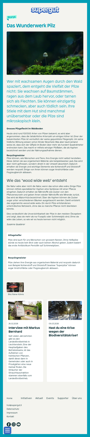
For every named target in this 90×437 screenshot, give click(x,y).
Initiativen (26, 398)
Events (50, 398)
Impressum (12, 413)
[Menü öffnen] (7, 430)
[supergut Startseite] (45, 10)
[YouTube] (19, 424)
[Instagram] (14, 424)
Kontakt (10, 416)
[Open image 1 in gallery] (15, 287)
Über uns (77, 398)
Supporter (63, 398)
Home (9, 398)
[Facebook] (9, 424)
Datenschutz (13, 409)
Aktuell (39, 398)
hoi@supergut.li (14, 405)
